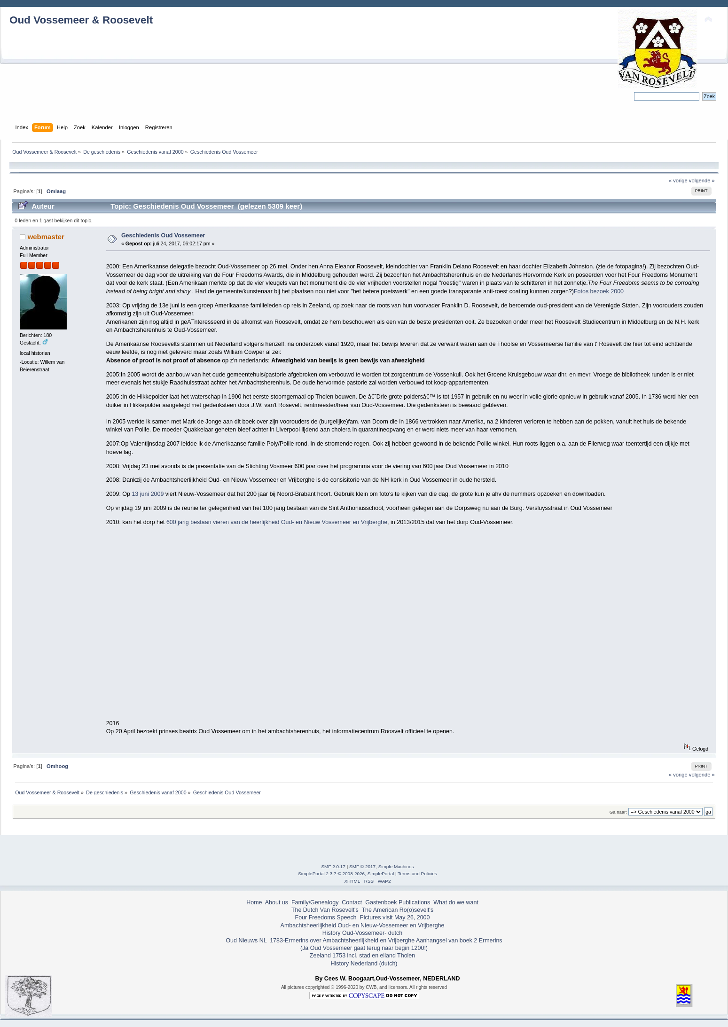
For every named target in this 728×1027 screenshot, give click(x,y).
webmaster (46, 237)
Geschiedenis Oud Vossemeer (163, 235)
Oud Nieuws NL (246, 940)
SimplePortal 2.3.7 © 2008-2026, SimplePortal (346, 873)
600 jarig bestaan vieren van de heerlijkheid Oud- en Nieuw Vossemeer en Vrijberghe (276, 522)
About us (276, 902)
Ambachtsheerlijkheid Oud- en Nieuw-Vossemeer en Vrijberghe (363, 925)
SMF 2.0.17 (333, 866)
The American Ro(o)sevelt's (397, 910)
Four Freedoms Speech (326, 917)
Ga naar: (618, 812)
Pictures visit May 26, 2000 (395, 917)
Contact (352, 902)
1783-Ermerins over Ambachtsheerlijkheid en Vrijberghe (341, 940)
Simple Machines (396, 866)
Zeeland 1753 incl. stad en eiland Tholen (362, 955)
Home (254, 902)
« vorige (678, 180)
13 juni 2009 (148, 494)
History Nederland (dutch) (363, 963)
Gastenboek (381, 902)
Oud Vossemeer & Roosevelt (81, 20)
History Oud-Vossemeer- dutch (362, 933)
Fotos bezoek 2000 (599, 291)
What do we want (455, 902)
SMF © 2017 (362, 866)
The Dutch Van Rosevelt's (325, 910)
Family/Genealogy (315, 902)
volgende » (702, 180)
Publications (414, 902)
